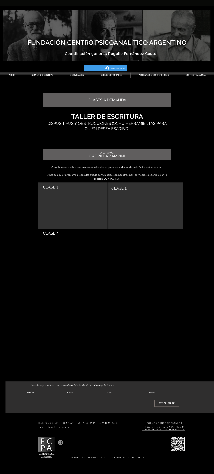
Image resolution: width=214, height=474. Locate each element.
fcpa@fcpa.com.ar (59, 427)
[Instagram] (60, 442)
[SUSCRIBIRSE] (166, 403)
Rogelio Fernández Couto (132, 54)
